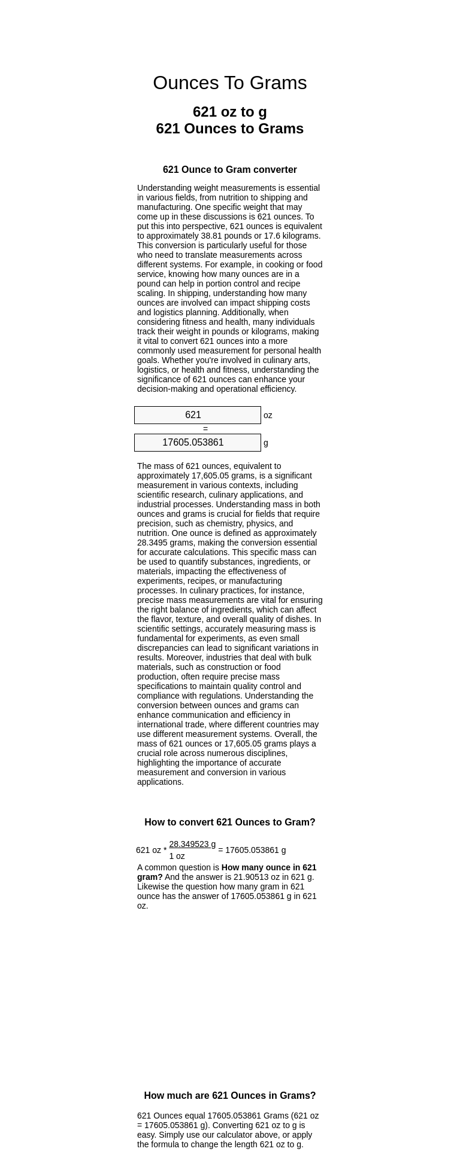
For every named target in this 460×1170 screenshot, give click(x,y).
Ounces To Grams (230, 82)
